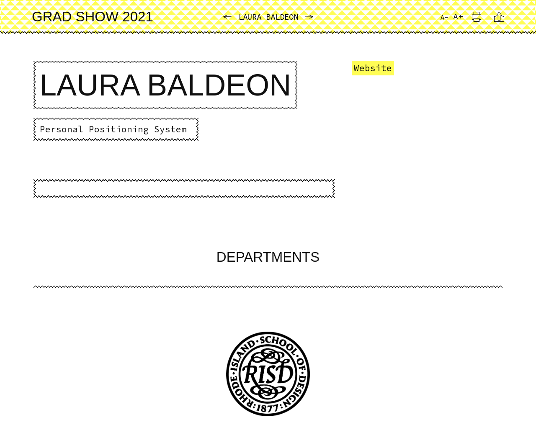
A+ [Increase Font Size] (458, 16)
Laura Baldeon (268, 17)
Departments (268, 257)
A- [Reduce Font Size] (445, 17)
